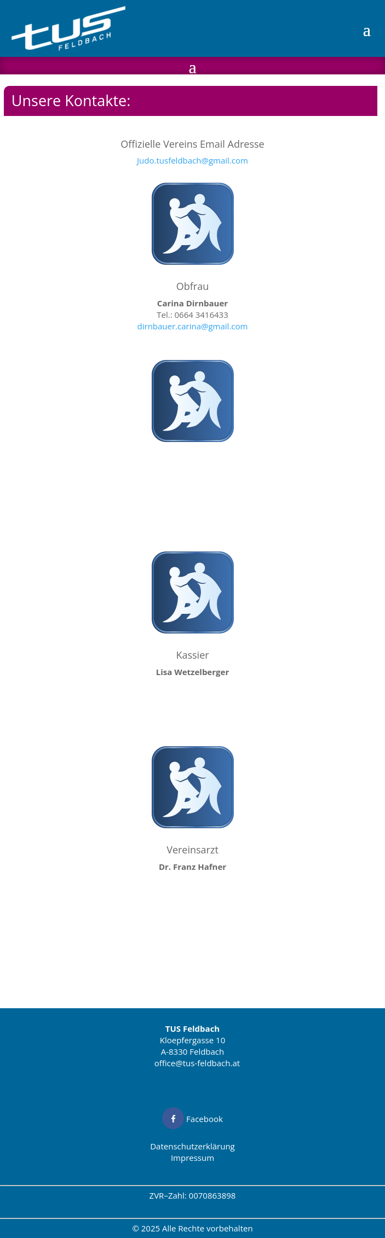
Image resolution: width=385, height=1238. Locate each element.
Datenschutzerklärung (192, 1146)
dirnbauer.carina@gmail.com (192, 326)
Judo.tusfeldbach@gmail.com (192, 160)
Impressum (192, 1157)
